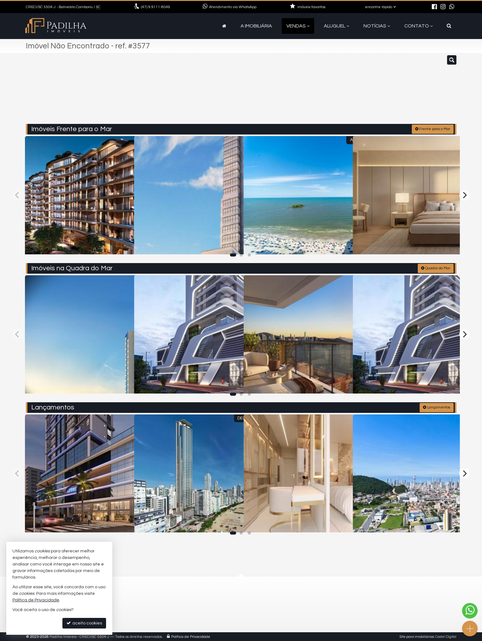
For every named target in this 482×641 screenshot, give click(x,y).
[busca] (449, 26)
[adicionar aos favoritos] (123, 244)
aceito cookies (84, 623)
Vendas (297, 25)
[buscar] (345, 91)
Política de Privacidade (190, 636)
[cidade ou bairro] (287, 91)
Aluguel (336, 25)
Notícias (376, 25)
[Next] (464, 194)
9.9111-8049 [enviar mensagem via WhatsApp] (155, 7)
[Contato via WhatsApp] (470, 611)
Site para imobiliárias (417, 636)
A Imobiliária (256, 25)
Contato (418, 25)
